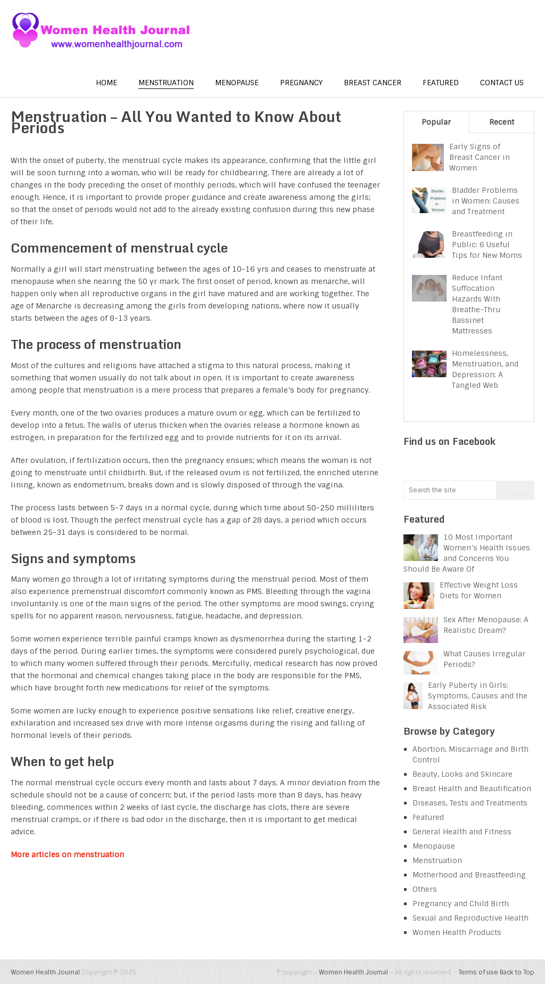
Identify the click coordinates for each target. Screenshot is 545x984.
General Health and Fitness (461, 831)
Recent (501, 122)
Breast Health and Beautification (471, 788)
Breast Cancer (372, 82)
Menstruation (166, 82)
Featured (441, 82)
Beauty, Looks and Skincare (462, 774)
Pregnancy (301, 82)
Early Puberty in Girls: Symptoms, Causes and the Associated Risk (477, 695)
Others (424, 889)
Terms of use (478, 972)
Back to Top (517, 972)
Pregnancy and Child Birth (460, 903)
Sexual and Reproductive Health (470, 918)
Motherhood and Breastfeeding (469, 875)
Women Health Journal (45, 972)
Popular (436, 122)
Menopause (237, 82)
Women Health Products (456, 932)
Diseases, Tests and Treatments (469, 803)
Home (106, 82)
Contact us (502, 82)
